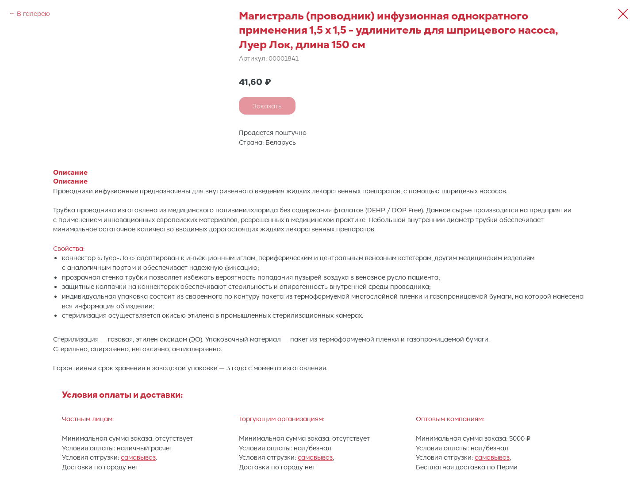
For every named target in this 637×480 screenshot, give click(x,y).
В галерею (33, 13)
